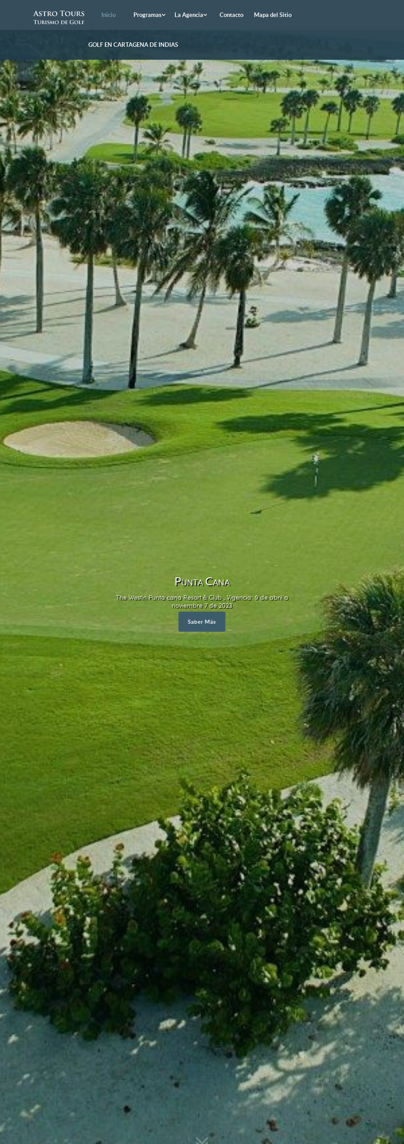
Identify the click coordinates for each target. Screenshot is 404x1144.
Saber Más (202, 622)
